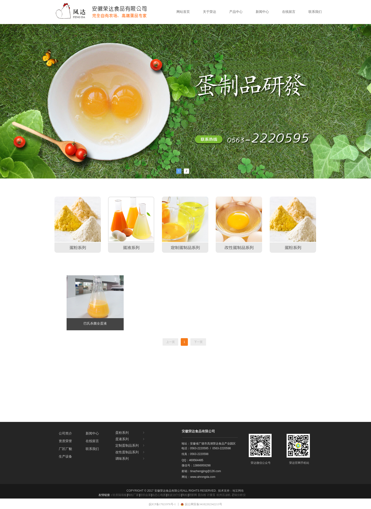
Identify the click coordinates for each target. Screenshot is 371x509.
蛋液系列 (130, 439)
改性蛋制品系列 (130, 452)
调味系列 (130, 458)
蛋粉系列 (130, 433)
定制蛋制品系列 (130, 445)
